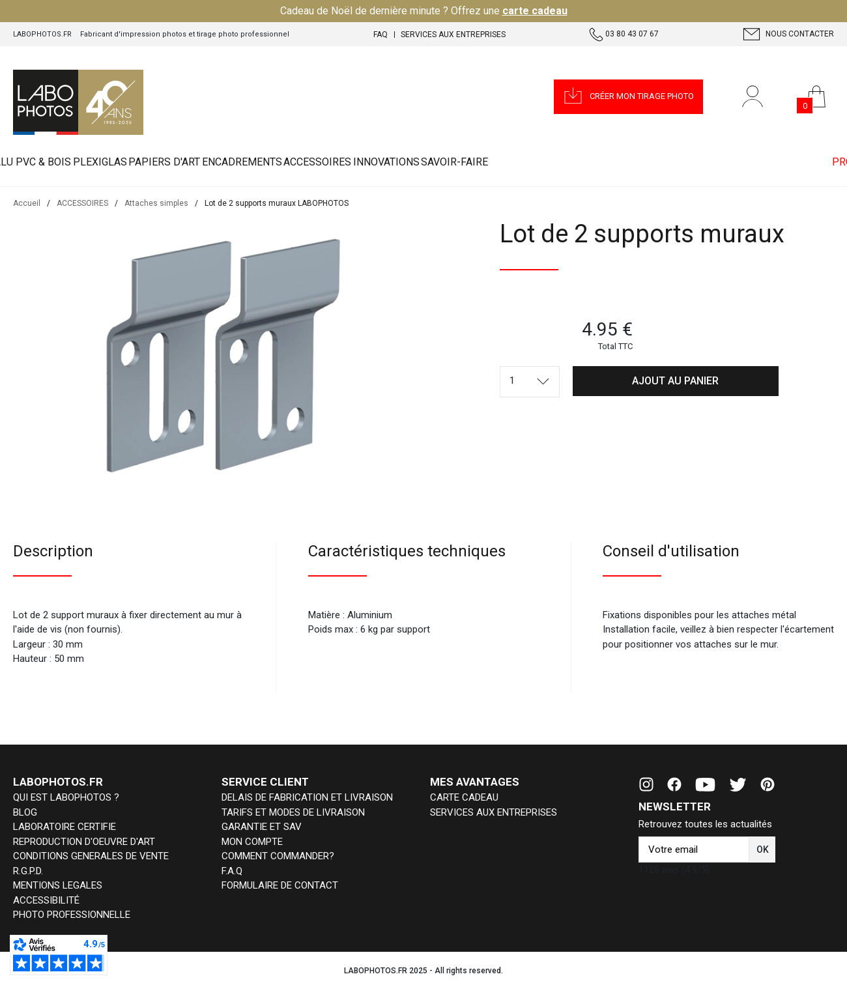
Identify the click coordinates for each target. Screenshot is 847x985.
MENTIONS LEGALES (57, 885)
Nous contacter (788, 34)
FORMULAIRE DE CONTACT (280, 885)
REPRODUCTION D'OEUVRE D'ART (84, 842)
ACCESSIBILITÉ (46, 900)
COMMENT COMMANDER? (278, 856)
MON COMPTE (252, 842)
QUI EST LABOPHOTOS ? (66, 797)
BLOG (25, 812)
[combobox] (530, 381)
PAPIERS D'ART (242, 162)
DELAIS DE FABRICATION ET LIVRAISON (307, 797)
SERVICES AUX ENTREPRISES (493, 812)
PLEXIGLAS (146, 162)
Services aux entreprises (453, 34)
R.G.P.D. (28, 871)
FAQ (380, 34)
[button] (628, 96)
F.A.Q (232, 871)
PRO (826, 162)
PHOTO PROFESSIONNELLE (71, 915)
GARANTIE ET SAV (262, 827)
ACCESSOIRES (457, 162)
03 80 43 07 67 (624, 34)
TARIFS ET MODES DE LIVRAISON (293, 812)
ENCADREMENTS (350, 162)
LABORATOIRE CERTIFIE (64, 827)
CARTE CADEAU (464, 797)
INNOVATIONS (556, 162)
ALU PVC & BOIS (48, 162)
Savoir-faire (655, 162)
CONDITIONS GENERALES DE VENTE (91, 856)
